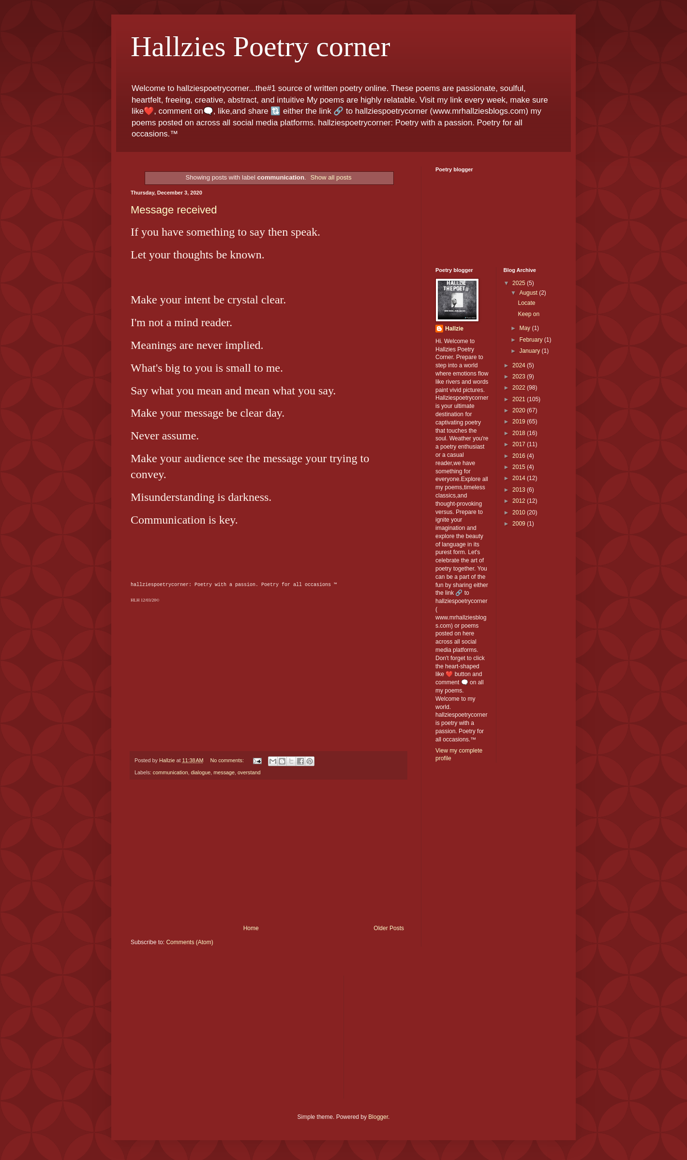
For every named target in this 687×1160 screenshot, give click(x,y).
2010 (519, 512)
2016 (519, 455)
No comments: (227, 760)
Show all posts (331, 177)
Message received (174, 210)
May (525, 328)
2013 (519, 489)
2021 (519, 399)
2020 (519, 410)
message (224, 772)
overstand (249, 772)
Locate (526, 303)
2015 (519, 467)
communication (170, 772)
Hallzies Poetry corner (260, 46)
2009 (519, 523)
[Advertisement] (268, 852)
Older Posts (388, 928)
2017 (519, 444)
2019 (519, 421)
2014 (519, 478)
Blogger (378, 1117)
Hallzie (454, 328)
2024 (519, 365)
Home (251, 928)
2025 (519, 283)
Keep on (528, 314)
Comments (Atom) (189, 942)
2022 (519, 387)
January (530, 350)
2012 (519, 500)
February (531, 339)
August (529, 292)
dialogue (200, 772)
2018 (519, 433)
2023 (519, 376)
